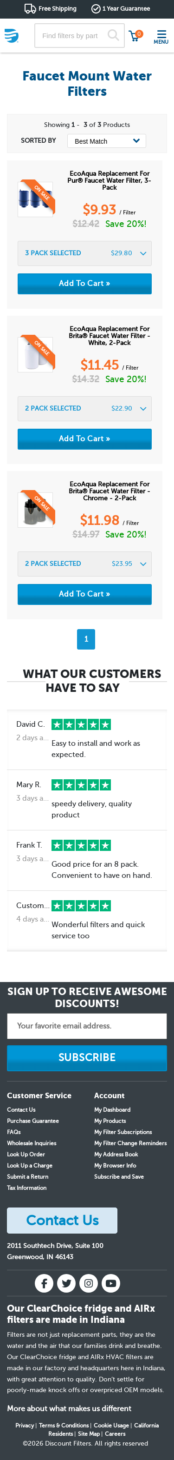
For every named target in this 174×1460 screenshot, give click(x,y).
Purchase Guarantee (33, 1121)
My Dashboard (112, 1110)
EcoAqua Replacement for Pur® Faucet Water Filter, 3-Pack (109, 180)
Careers (115, 1434)
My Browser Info (115, 1165)
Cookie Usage (111, 1425)
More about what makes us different (69, 1409)
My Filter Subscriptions (123, 1132)
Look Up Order (26, 1154)
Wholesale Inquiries (31, 1143)
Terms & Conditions (64, 1425)
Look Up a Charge (29, 1165)
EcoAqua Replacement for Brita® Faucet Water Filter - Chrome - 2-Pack (109, 491)
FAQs (13, 1132)
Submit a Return (27, 1177)
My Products (110, 1121)
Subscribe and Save (119, 1177)
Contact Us (21, 1110)
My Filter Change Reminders (130, 1143)
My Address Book (116, 1154)
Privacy (24, 1425)
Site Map (89, 1434)
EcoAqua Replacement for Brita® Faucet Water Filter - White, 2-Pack (109, 335)
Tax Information (26, 1188)
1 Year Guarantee (126, 8)
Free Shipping (58, 8)
